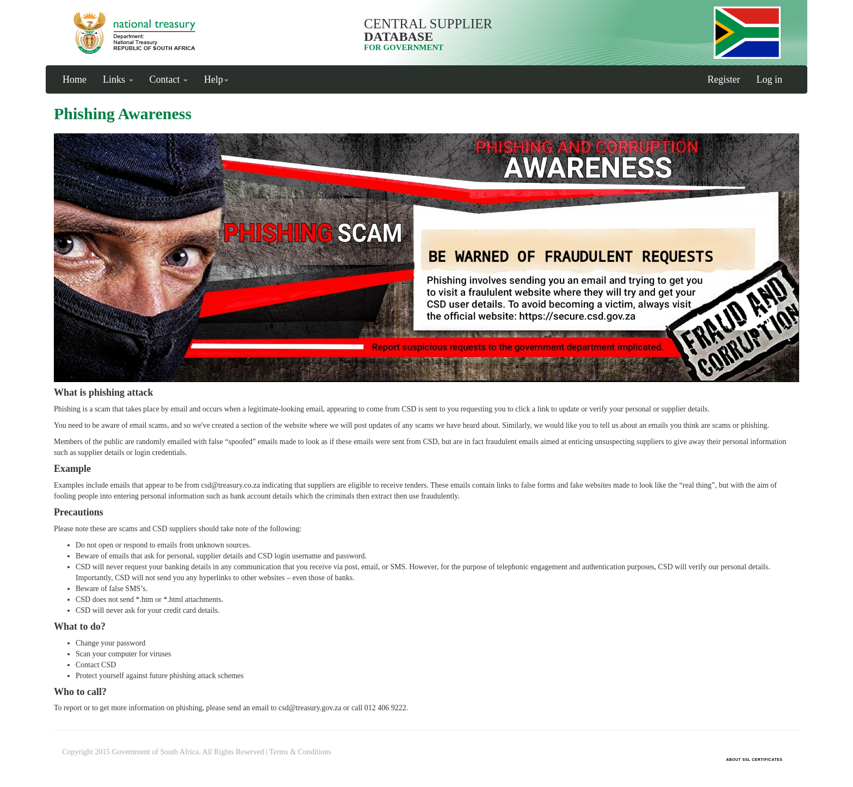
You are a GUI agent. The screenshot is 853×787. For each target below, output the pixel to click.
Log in (770, 79)
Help (216, 79)
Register (724, 79)
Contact (169, 79)
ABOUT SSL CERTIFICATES (754, 759)
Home (74, 79)
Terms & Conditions (300, 752)
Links (118, 79)
